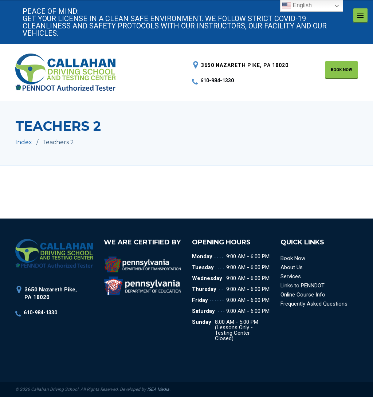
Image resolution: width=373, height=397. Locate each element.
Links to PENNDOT (302, 285)
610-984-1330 (213, 80)
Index (23, 142)
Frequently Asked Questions (314, 303)
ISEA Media (158, 389)
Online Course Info (302, 294)
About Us (291, 267)
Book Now (292, 258)
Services (290, 276)
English (297, 5)
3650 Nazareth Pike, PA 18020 (244, 65)
